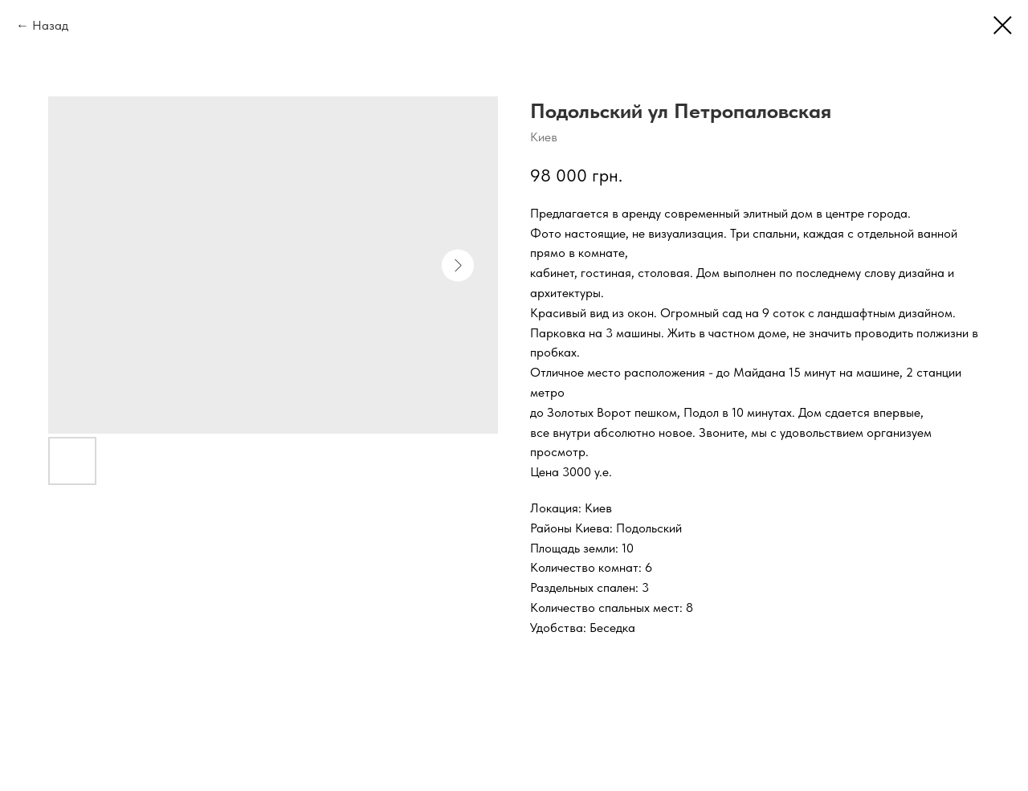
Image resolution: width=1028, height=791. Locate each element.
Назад (50, 25)
